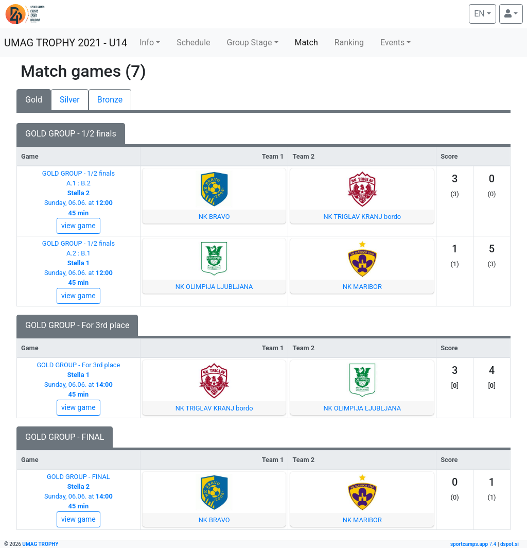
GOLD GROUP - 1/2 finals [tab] (70, 134)
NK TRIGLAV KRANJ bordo (362, 216)
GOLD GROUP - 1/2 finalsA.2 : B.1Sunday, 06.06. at (78, 263)
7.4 (474, 544)
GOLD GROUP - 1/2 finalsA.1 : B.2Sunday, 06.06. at (78, 193)
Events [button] (392, 42)
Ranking (349, 42)
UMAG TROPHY (40, 544)
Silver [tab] (70, 100)
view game (78, 225)
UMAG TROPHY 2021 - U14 (65, 43)
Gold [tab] (33, 100)
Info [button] (146, 42)
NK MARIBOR (362, 286)
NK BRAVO (214, 216)
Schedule (193, 42)
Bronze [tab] (110, 100)
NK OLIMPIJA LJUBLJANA (214, 286)
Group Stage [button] (249, 42)
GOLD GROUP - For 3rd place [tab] (77, 325)
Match (306, 42)
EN (485, 13)
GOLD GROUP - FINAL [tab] (64, 437)
